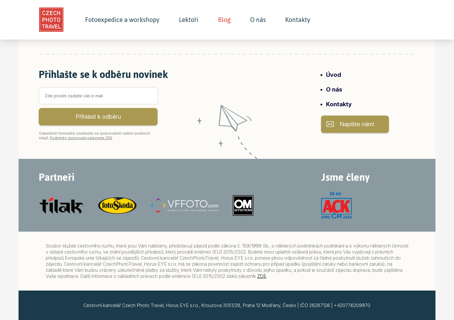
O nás (258, 20)
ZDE (261, 276)
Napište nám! (357, 124)
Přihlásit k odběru (98, 116)
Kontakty (297, 20)
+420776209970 (352, 305)
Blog (224, 20)
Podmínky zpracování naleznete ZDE (81, 138)
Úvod (333, 74)
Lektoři (188, 20)
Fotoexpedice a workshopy (122, 20)
